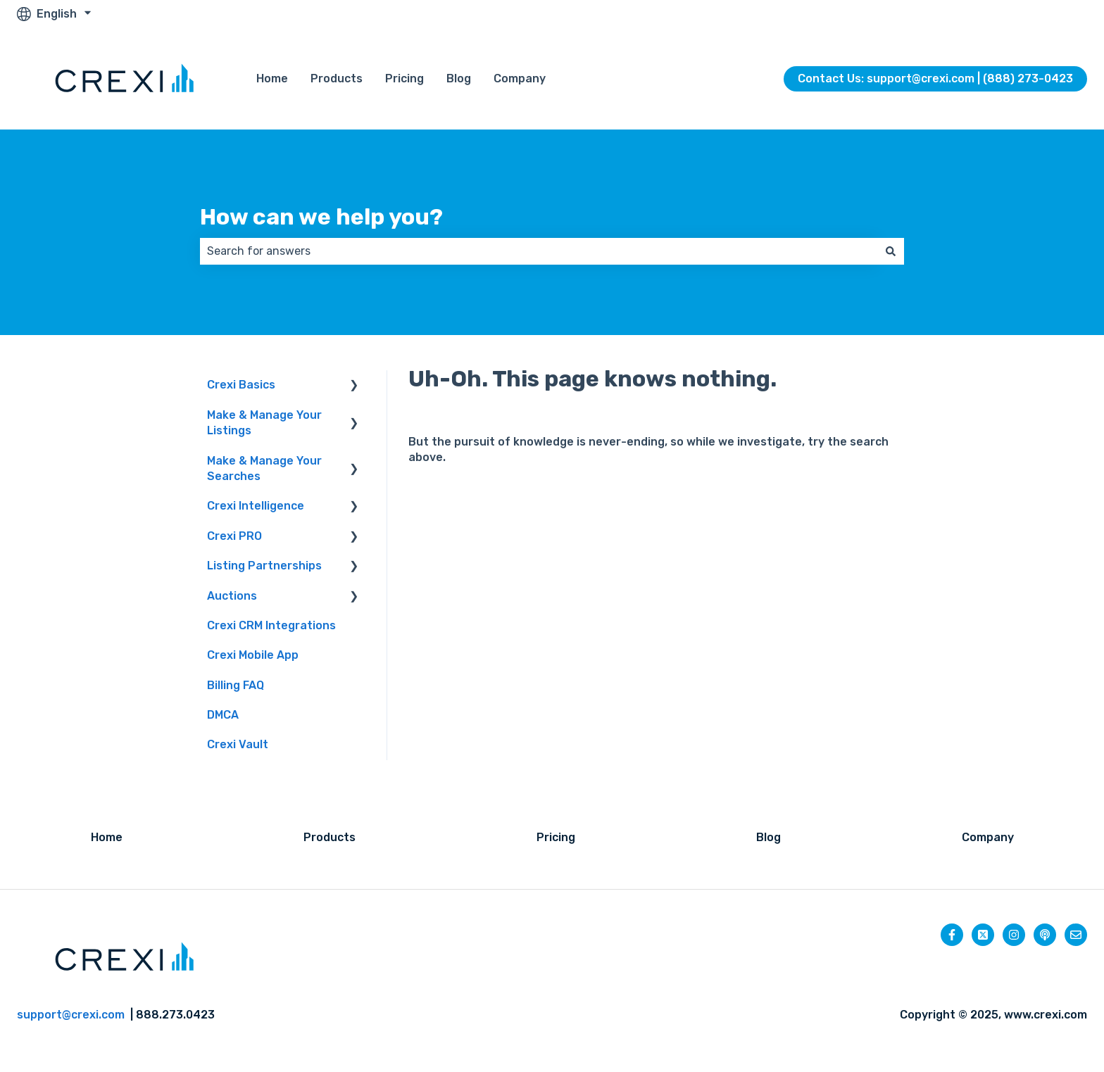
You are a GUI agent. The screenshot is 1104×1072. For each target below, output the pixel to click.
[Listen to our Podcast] (1045, 934)
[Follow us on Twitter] (983, 934)
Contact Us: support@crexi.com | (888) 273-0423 (935, 78)
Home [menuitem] (107, 837)
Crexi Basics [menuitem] (241, 384)
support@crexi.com (71, 1014)
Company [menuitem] (988, 837)
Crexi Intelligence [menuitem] (255, 505)
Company (520, 78)
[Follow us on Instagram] (1014, 934)
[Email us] (1076, 934)
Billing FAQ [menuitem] (235, 685)
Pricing (404, 78)
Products (336, 78)
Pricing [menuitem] (556, 837)
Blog (458, 78)
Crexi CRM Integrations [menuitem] (271, 625)
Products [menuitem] (329, 837)
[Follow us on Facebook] (952, 934)
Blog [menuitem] (768, 837)
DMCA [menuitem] (223, 714)
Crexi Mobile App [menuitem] (253, 655)
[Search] (890, 251)
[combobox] (538, 251)
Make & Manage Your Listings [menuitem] (264, 422)
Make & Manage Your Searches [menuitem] (264, 468)
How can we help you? (321, 216)
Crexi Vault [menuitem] (237, 744)
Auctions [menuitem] (232, 596)
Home (272, 78)
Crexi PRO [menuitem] (234, 536)
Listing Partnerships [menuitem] (264, 565)
